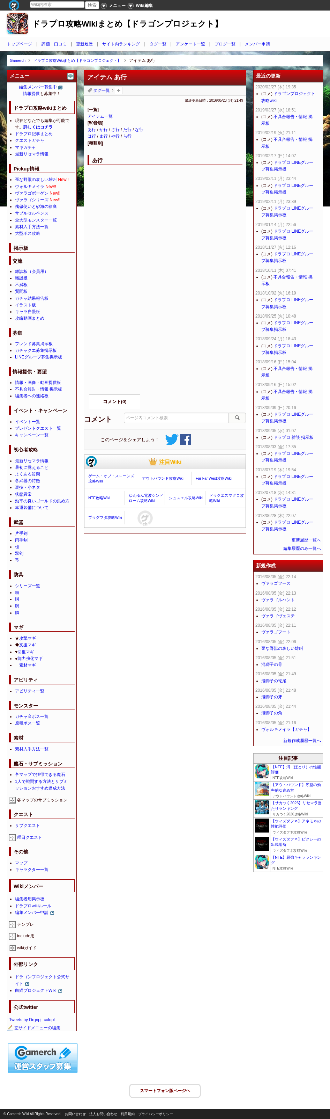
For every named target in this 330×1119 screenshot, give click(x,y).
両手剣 (21, 540)
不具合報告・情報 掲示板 (38, 389)
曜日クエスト (29, 837)
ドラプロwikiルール (33, 905)
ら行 (127, 136)
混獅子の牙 (271, 697)
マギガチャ (25, 147)
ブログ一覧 (225, 44)
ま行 (103, 136)
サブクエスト (27, 825)
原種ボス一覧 (27, 723)
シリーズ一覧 (27, 585)
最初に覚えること (31, 467)
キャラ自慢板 (27, 311)
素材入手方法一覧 (31, 226)
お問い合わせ (75, 1114)
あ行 (92, 129)
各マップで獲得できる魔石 (40, 774)
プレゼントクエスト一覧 (38, 428)
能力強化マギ (30, 658)
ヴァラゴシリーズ (31, 199)
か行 (103, 129)
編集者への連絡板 (31, 395)
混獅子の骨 (271, 664)
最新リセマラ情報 (31, 154)
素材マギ (27, 665)
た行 (127, 129)
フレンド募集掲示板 (34, 343)
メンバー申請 (257, 44)
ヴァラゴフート (276, 632)
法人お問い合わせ (103, 1114)
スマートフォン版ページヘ (165, 1090)
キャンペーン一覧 (31, 435)
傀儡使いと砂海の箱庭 (36, 206)
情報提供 (31, 93)
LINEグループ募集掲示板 (38, 357)
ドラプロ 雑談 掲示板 (293, 437)
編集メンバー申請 (31, 912)
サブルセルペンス (31, 213)
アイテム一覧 (100, 116)
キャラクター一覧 (31, 869)
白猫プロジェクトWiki (36, 990)
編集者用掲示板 (29, 898)
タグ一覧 (158, 44)
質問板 (21, 291)
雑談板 (21, 278)
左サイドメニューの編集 (33, 1027)
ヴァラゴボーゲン (31, 193)
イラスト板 (25, 305)
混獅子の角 (271, 713)
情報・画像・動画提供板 (38, 382)
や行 (115, 136)
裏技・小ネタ (27, 487)
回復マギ (25, 651)
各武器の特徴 (27, 480)
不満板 (21, 284)
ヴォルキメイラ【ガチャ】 (286, 729)
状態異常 (23, 494)
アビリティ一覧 (29, 691)
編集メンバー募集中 (38, 87)
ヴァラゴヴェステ (278, 615)
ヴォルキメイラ (29, 186)
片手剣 (21, 533)
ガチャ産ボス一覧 (31, 716)
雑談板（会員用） (31, 271)
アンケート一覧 (190, 44)
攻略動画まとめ (29, 318)
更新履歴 (84, 44)
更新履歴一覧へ (306, 540)
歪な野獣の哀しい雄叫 (36, 179)
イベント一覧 (27, 421)
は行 (92, 136)
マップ (21, 862)
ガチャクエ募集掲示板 (36, 350)
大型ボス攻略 (27, 233)
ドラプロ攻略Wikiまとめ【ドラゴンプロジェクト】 (127, 24)
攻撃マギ (27, 638)
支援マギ (27, 644)
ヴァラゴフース (276, 583)
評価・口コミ (54, 44)
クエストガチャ (29, 140)
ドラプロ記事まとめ (34, 133)
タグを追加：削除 (118, 90)
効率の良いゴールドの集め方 (42, 501)
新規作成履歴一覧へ (302, 740)
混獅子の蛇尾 (273, 680)
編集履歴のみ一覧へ (302, 548)
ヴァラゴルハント (278, 599)
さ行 (115, 129)
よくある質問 (27, 474)
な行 (139, 129)
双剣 (19, 553)
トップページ (19, 44)
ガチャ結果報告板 (31, 298)
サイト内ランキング (121, 44)
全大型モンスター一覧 (36, 220)
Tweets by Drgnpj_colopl (32, 1019)
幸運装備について (31, 507)
